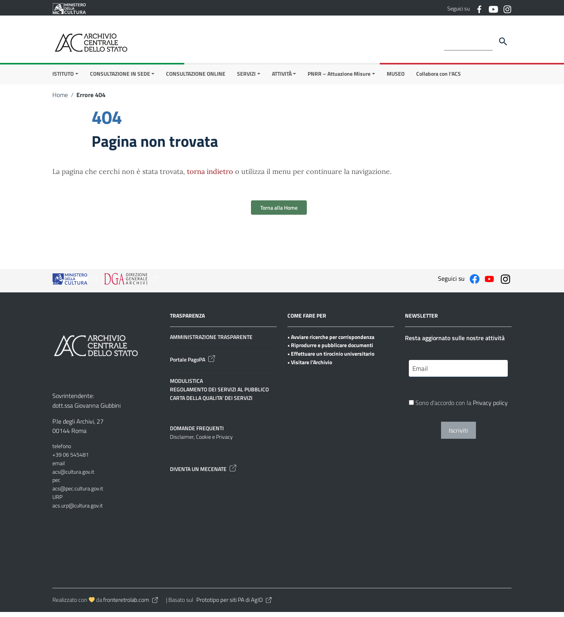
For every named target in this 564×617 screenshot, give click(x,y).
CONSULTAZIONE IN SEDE (120, 79)
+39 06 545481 (70, 459)
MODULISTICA (186, 386)
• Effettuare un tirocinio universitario (330, 359)
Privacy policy (490, 408)
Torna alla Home (279, 213)
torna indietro (210, 176)
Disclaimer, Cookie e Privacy (201, 442)
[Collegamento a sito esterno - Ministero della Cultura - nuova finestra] (69, 7)
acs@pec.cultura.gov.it (77, 493)
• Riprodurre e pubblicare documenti (330, 350)
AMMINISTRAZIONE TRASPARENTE (211, 342)
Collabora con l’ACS (438, 79)
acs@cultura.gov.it (73, 477)
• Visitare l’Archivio (309, 367)
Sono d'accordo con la (458, 408)
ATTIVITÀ (282, 79)
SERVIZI (246, 79)
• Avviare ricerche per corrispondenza (330, 342)
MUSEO (396, 79)
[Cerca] (503, 41)
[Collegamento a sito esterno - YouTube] (493, 8)
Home (60, 99)
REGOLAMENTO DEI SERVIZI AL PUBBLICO (219, 394)
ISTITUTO (63, 79)
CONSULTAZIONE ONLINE (195, 79)
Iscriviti (458, 436)
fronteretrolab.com (131, 605)
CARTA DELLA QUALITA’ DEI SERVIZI (211, 403)
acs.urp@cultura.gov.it (77, 510)
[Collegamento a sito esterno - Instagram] (507, 8)
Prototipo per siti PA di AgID (234, 605)
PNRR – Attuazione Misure (339, 79)
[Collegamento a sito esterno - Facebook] (479, 8)
